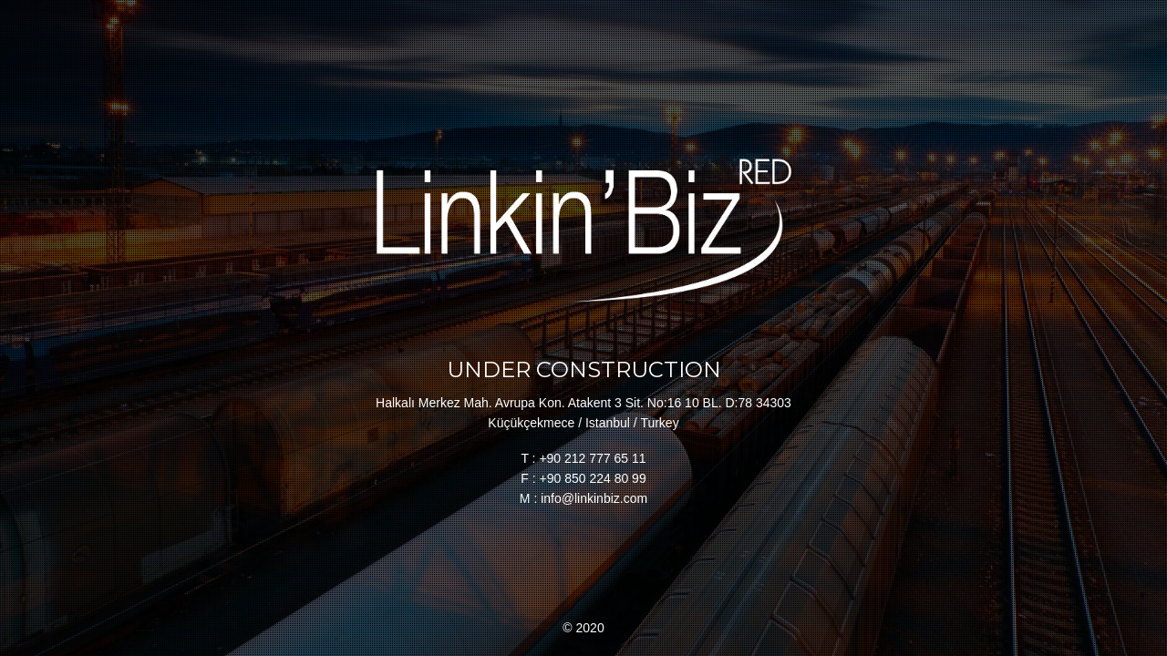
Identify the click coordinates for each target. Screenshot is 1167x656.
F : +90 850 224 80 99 (583, 478)
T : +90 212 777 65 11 (583, 458)
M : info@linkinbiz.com (583, 498)
